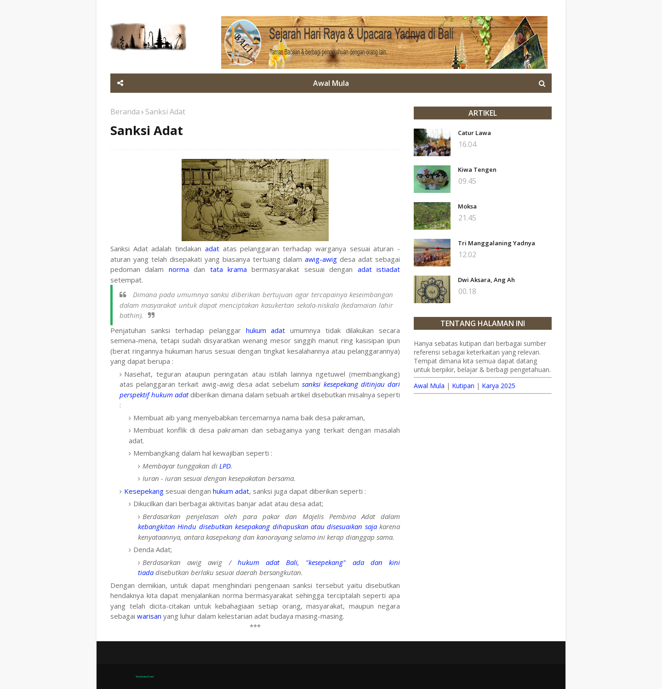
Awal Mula (429, 385)
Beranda (125, 112)
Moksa (467, 206)
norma (179, 269)
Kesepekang (144, 491)
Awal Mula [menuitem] (331, 83)
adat (212, 248)
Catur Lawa (474, 133)
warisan (149, 616)
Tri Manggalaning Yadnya (496, 243)
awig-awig (321, 259)
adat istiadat (379, 269)
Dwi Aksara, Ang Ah (486, 280)
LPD (225, 465)
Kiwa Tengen (477, 169)
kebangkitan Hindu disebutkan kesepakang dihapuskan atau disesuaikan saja (257, 526)
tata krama (228, 269)
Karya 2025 (498, 385)
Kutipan (463, 385)
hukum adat (265, 330)
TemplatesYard (145, 676)
